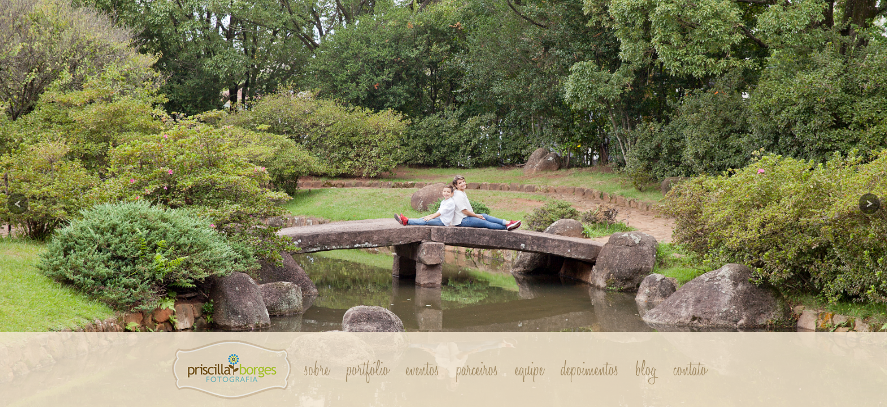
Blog (646, 369)
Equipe (529, 369)
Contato (690, 369)
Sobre (317, 369)
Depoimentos (590, 369)
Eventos (423, 369)
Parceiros (477, 369)
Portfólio (368, 369)
